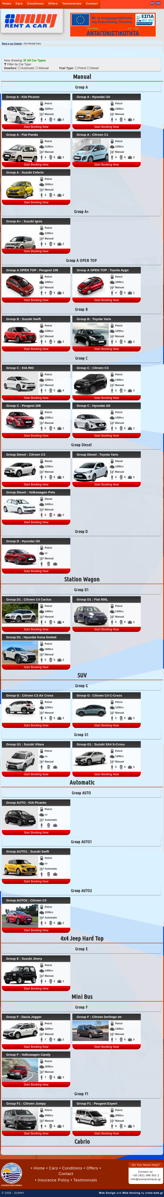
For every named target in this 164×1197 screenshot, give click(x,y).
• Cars (52, 1168)
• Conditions (70, 1168)
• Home (38, 1168)
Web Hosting (131, 1192)
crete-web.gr (154, 1192)
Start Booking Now (36, 126)
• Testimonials (84, 1180)
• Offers (91, 1168)
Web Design (107, 1192)
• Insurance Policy (52, 1180)
